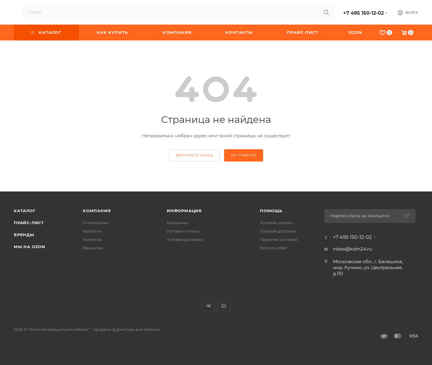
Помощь (271, 210)
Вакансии (93, 247)
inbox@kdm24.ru (352, 249)
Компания (97, 210)
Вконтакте (208, 305)
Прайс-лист (29, 222)
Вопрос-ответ (273, 247)
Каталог (25, 210)
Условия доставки (185, 239)
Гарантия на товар (279, 239)
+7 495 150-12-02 (363, 13)
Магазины (177, 222)
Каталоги (92, 231)
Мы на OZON (29, 246)
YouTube (223, 305)
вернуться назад (194, 155)
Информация (184, 210)
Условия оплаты (183, 231)
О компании (95, 222)
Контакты (92, 239)
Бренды (24, 234)
